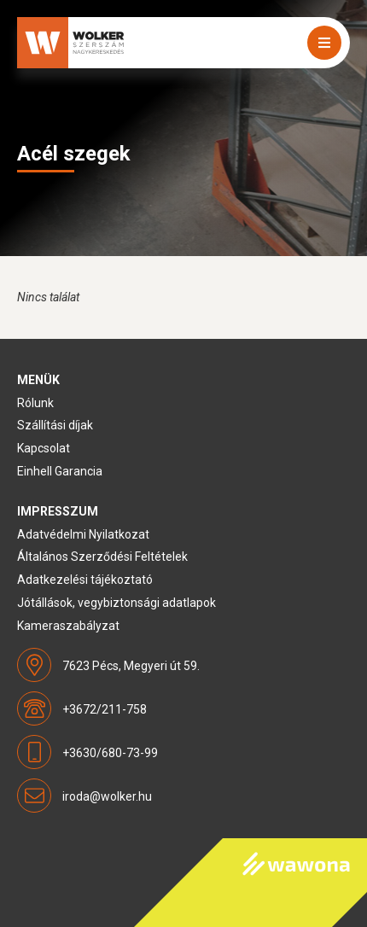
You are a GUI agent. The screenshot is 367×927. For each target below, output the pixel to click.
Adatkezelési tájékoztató (85, 579)
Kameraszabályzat (68, 626)
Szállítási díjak (55, 425)
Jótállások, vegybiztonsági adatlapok (116, 602)
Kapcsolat (43, 448)
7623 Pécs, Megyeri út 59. (131, 666)
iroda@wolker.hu (107, 796)
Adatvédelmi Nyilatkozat (83, 534)
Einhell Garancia (59, 471)
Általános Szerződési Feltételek (102, 556)
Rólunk (35, 403)
